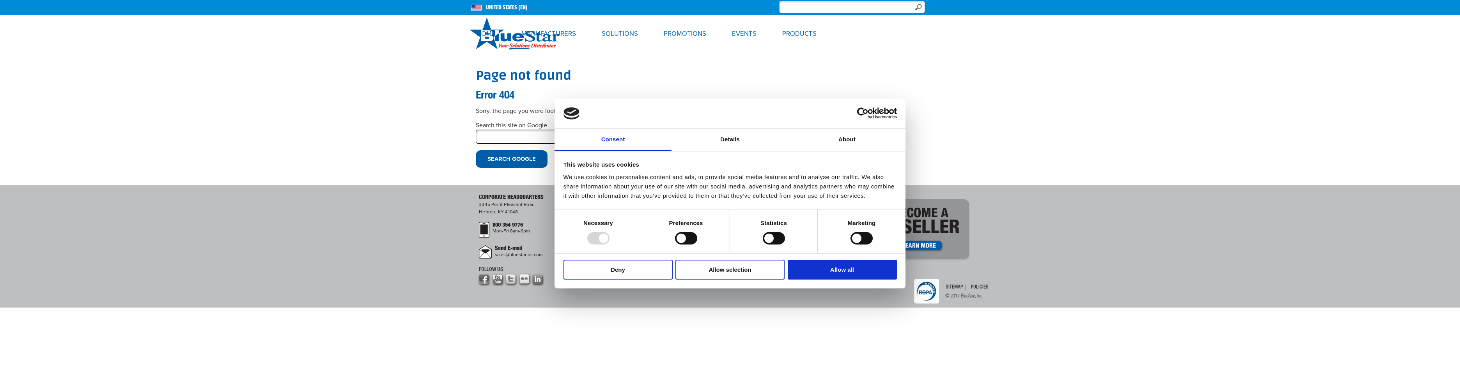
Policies (980, 287)
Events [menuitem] (744, 34)
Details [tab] (730, 139)
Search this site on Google (511, 125)
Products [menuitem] (799, 34)
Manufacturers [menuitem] (548, 34)
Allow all (842, 269)
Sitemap (954, 287)
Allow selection (730, 269)
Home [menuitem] (486, 34)
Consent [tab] (613, 139)
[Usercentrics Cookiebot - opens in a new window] (863, 113)
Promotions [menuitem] (685, 34)
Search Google (511, 158)
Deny (618, 269)
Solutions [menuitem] (620, 34)
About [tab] (847, 139)
